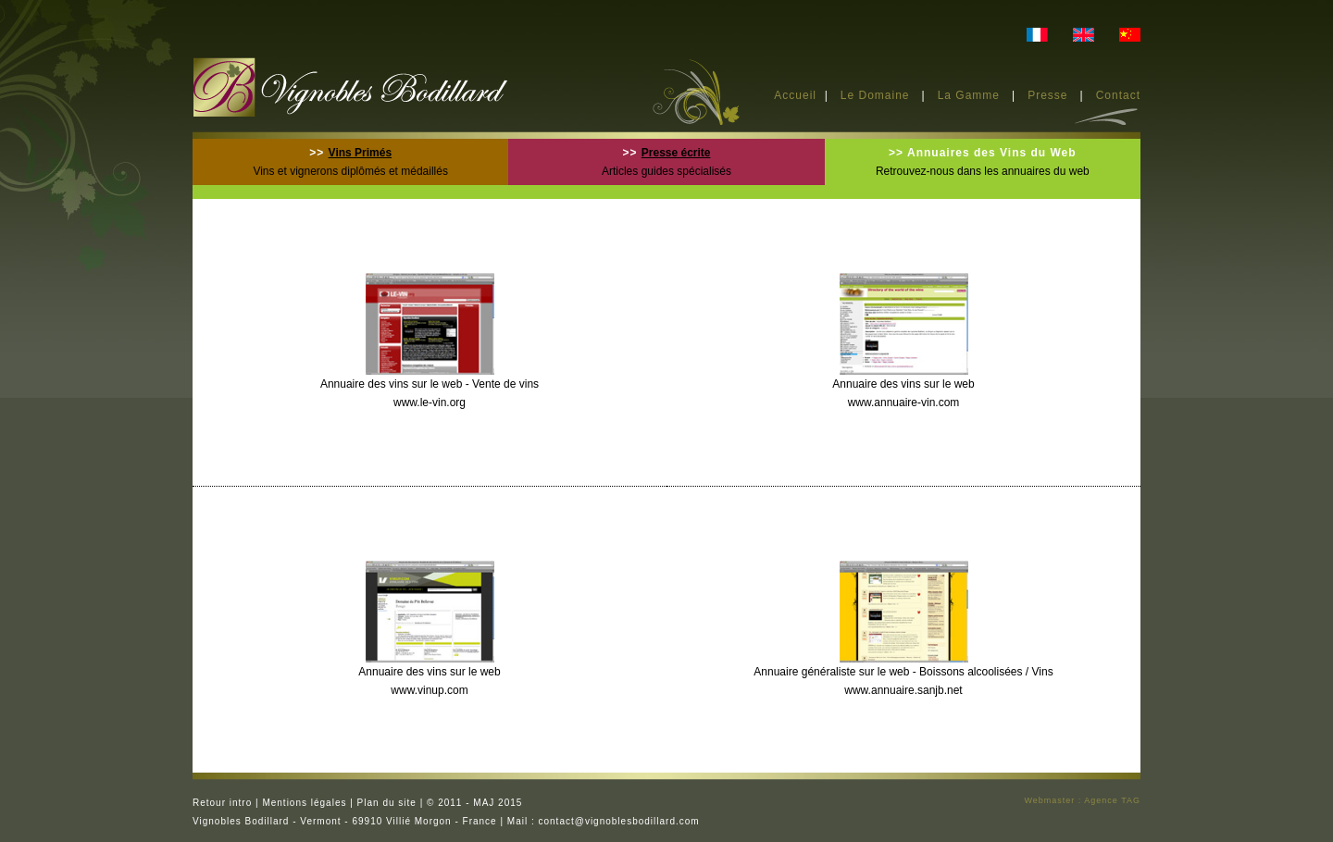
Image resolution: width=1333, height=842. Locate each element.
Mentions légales (304, 803)
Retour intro (222, 803)
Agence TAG (1112, 800)
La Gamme (969, 95)
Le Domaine (875, 95)
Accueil (795, 95)
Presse (1050, 95)
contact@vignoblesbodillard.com (619, 821)
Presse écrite (676, 152)
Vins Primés (360, 152)
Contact (1118, 95)
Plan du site (387, 803)
